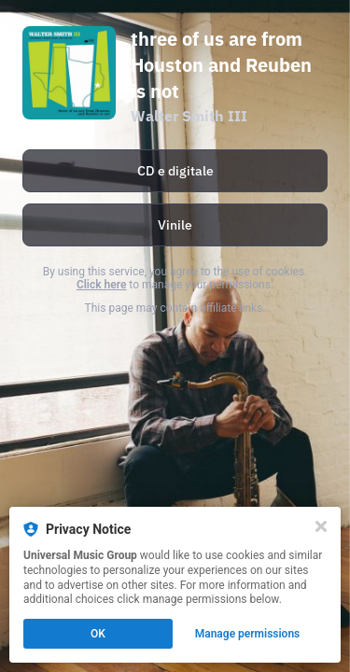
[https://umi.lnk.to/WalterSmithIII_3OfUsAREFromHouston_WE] (175, 170)
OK (98, 633)
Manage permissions (248, 633)
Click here (101, 284)
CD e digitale (175, 170)
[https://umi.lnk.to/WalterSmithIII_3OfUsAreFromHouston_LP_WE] (175, 224)
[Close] (321, 526)
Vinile (175, 225)
